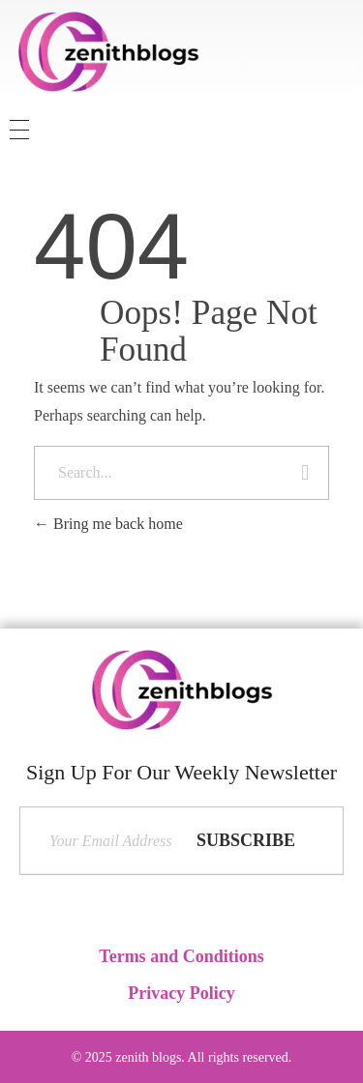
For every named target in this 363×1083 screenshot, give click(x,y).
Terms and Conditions (181, 956)
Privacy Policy (181, 993)
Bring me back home (108, 523)
